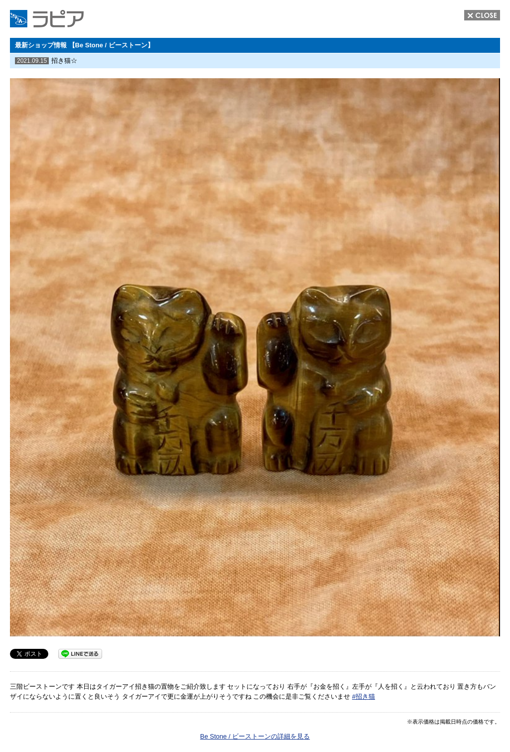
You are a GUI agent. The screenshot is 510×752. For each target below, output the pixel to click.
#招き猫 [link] (363, 696)
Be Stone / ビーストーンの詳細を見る (255, 736)
